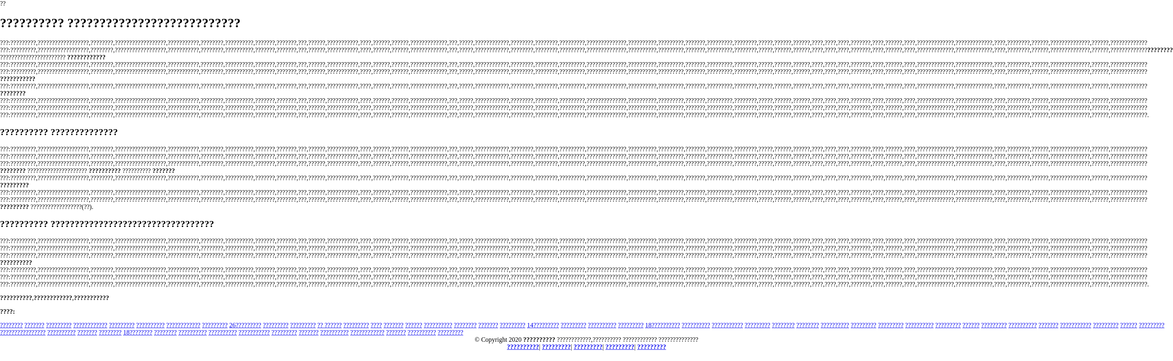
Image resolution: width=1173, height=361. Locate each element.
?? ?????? (330, 325)
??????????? (727, 325)
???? (376, 325)
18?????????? (662, 325)
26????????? (245, 325)
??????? (34, 325)
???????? (11, 325)
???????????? (90, 325)
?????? (413, 325)
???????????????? (23, 332)
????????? (59, 325)
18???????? (137, 332)
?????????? (150, 325)
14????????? (543, 325)
